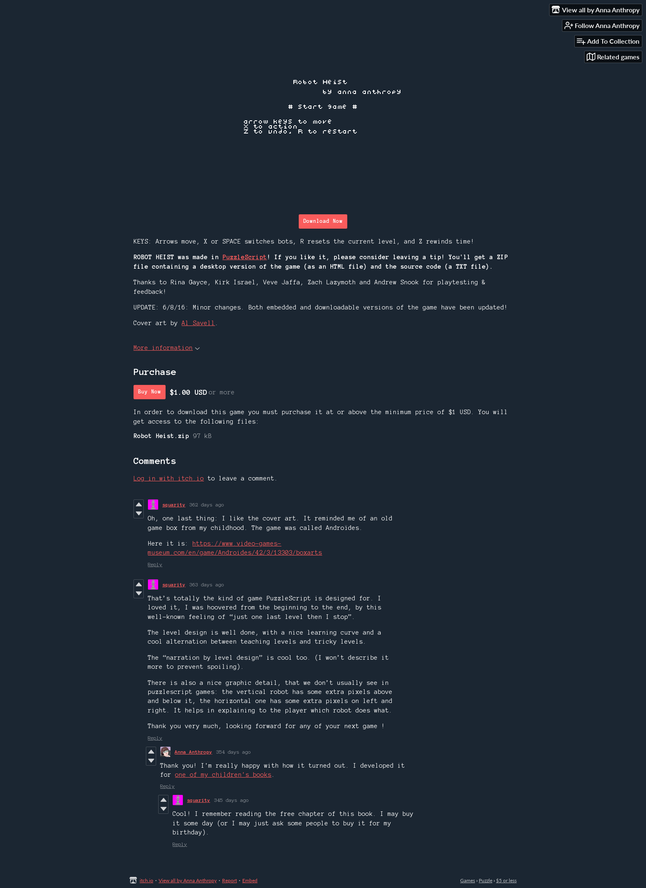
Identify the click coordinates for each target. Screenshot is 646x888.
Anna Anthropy (193, 751)
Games (467, 880)
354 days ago (233, 751)
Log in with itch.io (168, 478)
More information (166, 347)
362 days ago (207, 504)
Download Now (323, 221)
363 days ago (207, 584)
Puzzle (485, 880)
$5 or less (506, 880)
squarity (173, 504)
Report (229, 880)
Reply (155, 564)
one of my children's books (223, 774)
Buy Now (149, 392)
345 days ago (231, 800)
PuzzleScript (244, 257)
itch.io (146, 880)
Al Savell (198, 323)
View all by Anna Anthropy (188, 880)
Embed (249, 880)
